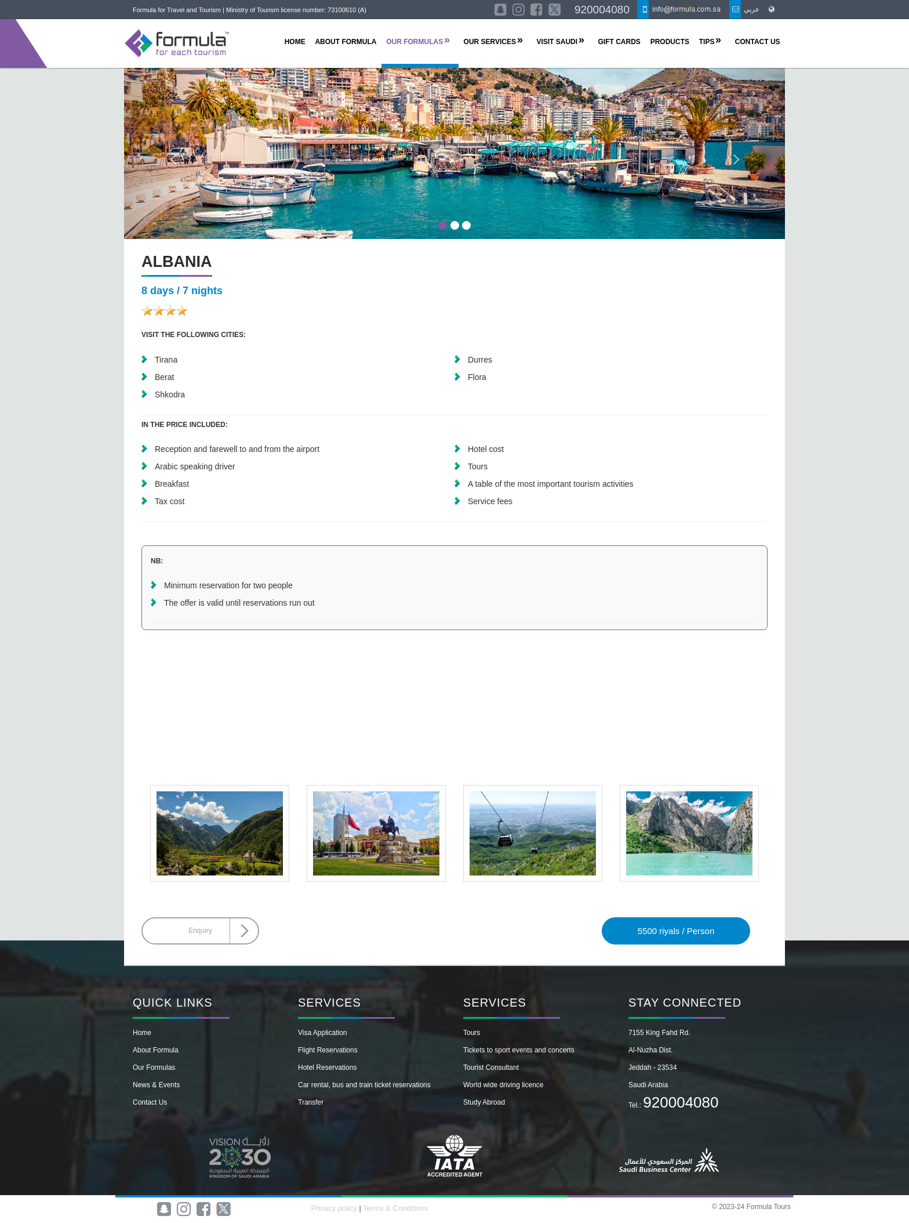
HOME (295, 42)
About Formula (156, 1050)
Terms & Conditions (395, 1208)
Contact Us (150, 1102)
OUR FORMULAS (414, 42)
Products (669, 42)
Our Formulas (154, 1067)
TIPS (707, 42)
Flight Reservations (328, 1050)
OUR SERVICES (490, 42)
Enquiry (200, 931)
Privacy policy (335, 1208)
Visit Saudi (556, 42)
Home (142, 1033)
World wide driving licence (503, 1085)
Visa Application (322, 1033)
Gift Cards (619, 42)
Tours (471, 1033)
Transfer (310, 1102)
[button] (173, 153)
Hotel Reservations (327, 1067)
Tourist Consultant (491, 1067)
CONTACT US (757, 42)
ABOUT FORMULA (345, 42)
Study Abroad (484, 1102)
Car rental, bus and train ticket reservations (364, 1085)
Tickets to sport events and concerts (519, 1050)
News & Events (156, 1085)
